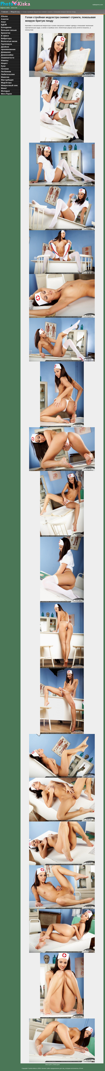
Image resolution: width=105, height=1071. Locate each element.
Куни (3, 66)
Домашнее (6, 52)
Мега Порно (6, 94)
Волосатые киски (9, 41)
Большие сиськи (9, 30)
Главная (5, 12)
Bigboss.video (5, 8)
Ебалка (4, 16)
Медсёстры (16, 12)
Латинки (5, 69)
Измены (4, 60)
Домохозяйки (7, 55)
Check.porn (56, 1064)
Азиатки (5, 19)
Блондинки (6, 27)
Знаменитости (7, 58)
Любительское (8, 74)
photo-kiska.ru (33, 1068)
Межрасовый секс (9, 85)
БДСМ (4, 25)
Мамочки (5, 77)
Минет (4, 88)
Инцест (4, 63)
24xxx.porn (48, 1064)
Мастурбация (7, 80)
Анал (3, 22)
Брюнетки (5, 33)
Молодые (5, 91)
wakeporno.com (98, 4)
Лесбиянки (6, 72)
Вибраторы (6, 38)
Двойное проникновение (8, 48)
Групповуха (6, 44)
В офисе (5, 36)
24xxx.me (14, 8)
